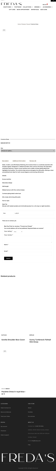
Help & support (5, 435)
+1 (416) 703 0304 (39, 426)
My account (4, 426)
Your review (8, 235)
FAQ (29, 444)
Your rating (8, 231)
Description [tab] (5, 161)
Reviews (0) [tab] (33, 161)
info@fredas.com (36, 440)
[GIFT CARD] (12, 9)
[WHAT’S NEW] (8, 7)
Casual (28, 24)
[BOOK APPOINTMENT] (23, 9)
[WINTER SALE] (35, 9)
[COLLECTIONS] (28, 7)
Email (6, 251)
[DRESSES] (38, 7)
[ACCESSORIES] (47, 7)
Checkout (3, 430)
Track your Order (5, 416)
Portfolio (30, 412)
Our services (31, 416)
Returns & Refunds (6, 412)
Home (19, 24)
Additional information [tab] (19, 161)
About (29, 408)
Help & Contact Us (6, 408)
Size (2, 148)
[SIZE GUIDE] (44, 9)
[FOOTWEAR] (18, 7)
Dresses (24, 24)
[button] (7, 7)
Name (6, 244)
